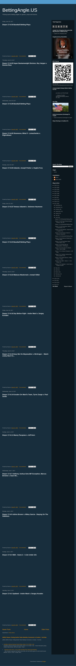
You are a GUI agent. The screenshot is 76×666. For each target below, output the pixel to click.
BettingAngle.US (19, 10)
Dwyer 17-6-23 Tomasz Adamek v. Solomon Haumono (22, 207)
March (57, 271)
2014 (55, 282)
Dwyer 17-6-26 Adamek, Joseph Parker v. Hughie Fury (22, 168)
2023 (55, 191)
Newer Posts (6, 629)
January (57, 276)
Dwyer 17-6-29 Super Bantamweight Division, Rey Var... (63, 221)
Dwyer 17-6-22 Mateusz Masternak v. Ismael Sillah (21, 275)
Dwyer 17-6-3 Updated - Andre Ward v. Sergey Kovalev (22, 593)
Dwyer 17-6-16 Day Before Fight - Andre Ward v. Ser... (63, 242)
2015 (55, 280)
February (57, 274)
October (57, 209)
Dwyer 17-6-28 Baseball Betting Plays (16, 104)
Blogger (44, 661)
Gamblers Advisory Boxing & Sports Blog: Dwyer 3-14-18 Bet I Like (19, 644)
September (58, 211)
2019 (55, 199)
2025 (55, 187)
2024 (55, 189)
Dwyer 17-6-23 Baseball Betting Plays (16, 242)
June (56, 217)
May (56, 268)
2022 (55, 193)
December (58, 205)
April (56, 270)
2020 (55, 197)
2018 (55, 201)
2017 (55, 203)
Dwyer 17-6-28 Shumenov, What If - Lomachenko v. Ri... (63, 227)
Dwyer (56, 177)
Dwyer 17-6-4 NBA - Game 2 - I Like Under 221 (19, 555)
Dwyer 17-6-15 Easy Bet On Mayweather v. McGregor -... (62, 245)
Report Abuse (68, 286)
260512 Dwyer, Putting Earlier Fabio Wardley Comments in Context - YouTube (24, 637)
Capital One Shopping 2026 (60, 33)
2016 (55, 278)
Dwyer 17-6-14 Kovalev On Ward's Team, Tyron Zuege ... (63, 248)
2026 (55, 185)
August (57, 213)
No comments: (22, 56)
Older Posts (45, 629)
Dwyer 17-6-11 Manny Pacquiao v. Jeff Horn (18, 435)
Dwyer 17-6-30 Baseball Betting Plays (16, 24)
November (58, 207)
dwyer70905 (58, 179)
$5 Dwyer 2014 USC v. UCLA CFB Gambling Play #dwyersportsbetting (21, 649)
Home (26, 629)
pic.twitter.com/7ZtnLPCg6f (62, 93)
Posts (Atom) (12, 632)
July (56, 215)
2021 (55, 195)
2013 (55, 284)
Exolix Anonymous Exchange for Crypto (63, 117)
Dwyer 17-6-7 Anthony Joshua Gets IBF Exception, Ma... (63, 255)
